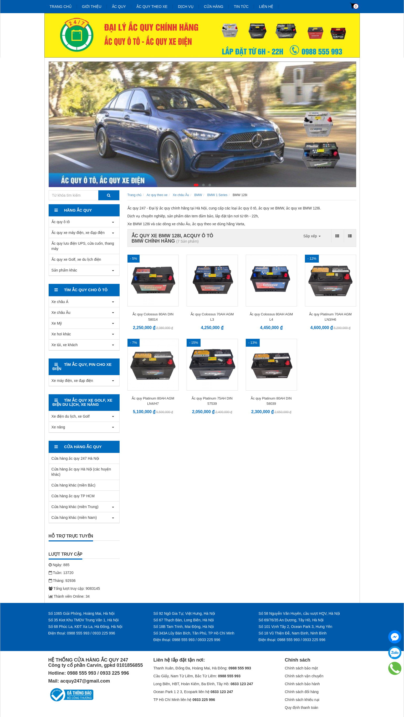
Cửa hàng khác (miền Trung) (75, 507)
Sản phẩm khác (64, 270)
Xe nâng (58, 427)
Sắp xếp (312, 236)
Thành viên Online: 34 (69, 596)
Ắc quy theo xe (151, 6)
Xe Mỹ (57, 323)
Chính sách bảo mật (301, 668)
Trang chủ (60, 6)
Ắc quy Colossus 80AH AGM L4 (271, 316)
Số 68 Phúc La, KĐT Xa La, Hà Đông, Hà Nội (85, 626)
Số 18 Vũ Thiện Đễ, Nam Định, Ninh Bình (293, 633)
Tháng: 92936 (62, 580)
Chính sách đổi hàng (302, 692)
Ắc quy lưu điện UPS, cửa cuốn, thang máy (83, 246)
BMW (198, 195)
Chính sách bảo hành (302, 684)
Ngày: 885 (59, 565)
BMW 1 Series (217, 195)
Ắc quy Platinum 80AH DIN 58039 (271, 401)
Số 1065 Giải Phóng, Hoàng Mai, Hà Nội (81, 613)
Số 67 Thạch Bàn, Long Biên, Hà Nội (184, 620)
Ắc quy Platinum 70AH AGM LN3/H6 (330, 316)
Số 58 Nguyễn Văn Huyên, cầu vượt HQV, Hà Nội (299, 613)
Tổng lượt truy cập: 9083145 (74, 588)
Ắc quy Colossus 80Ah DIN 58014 (152, 316)
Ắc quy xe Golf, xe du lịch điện (76, 259)
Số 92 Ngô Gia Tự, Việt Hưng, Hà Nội (184, 613)
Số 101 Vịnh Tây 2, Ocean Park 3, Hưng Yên (295, 626)
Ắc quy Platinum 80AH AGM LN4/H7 (153, 401)
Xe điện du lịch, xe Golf (71, 416)
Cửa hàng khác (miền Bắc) (73, 485)
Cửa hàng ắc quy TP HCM (73, 496)
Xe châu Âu (61, 312)
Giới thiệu (91, 6)
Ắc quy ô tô (61, 222)
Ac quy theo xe (157, 195)
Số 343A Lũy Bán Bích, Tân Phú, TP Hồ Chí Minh (194, 633)
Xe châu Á (60, 302)
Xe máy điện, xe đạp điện (72, 380)
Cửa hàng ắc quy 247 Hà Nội (75, 458)
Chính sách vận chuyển (304, 676)
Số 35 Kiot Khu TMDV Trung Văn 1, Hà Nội (83, 620)
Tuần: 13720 (61, 573)
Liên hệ (266, 6)
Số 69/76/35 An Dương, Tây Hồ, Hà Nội (291, 620)
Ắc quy (119, 6)
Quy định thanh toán (301, 707)
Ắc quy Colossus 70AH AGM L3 (212, 316)
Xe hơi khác (61, 334)
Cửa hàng (213, 6)
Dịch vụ (185, 6)
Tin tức (241, 6)
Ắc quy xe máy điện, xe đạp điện (78, 233)
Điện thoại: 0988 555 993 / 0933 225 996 (81, 633)
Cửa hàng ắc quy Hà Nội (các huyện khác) (81, 472)
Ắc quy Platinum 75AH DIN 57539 (212, 401)
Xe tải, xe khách (65, 345)
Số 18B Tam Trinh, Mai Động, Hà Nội (184, 626)
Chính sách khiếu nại (302, 700)
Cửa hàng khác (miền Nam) (74, 517)
